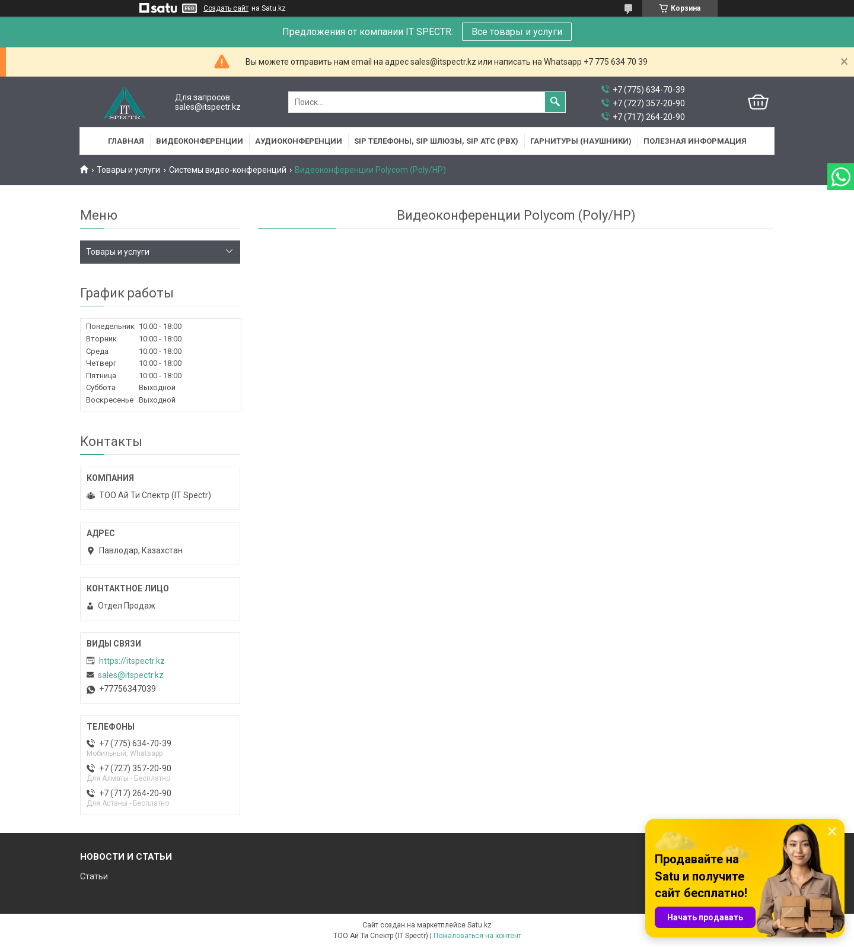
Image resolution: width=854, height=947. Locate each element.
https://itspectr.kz (132, 661)
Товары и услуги (128, 170)
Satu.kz (479, 925)
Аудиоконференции (298, 141)
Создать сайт (225, 8)
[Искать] (555, 102)
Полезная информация (695, 141)
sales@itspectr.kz (131, 675)
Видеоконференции (199, 141)
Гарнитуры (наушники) (581, 141)
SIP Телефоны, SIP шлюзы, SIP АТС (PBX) (436, 141)
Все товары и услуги (516, 31)
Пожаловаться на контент (477, 936)
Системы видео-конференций (227, 170)
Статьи (94, 876)
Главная (126, 141)
